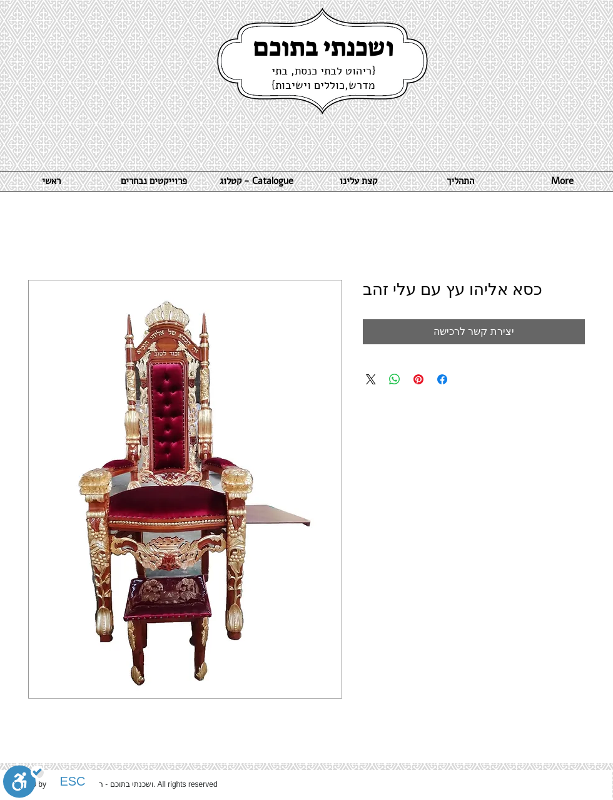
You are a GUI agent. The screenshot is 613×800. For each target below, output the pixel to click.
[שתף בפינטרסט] (418, 379)
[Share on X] (370, 379)
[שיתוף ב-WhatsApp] (394, 379)
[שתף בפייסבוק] (442, 379)
